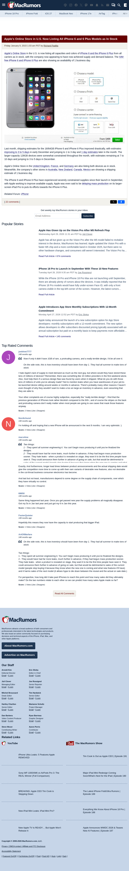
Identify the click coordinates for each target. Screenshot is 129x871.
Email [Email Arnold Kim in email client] (4, 674)
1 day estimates (89, 152)
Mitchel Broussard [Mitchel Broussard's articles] (10, 692)
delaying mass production (95, 183)
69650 (21, 493)
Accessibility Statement (11, 851)
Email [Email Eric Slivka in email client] (31, 674)
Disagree (40, 411)
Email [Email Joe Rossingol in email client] (31, 686)
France (54, 166)
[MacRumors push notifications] (97, 5)
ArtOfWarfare (25, 534)
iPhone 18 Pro (12, 13)
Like (33, 411)
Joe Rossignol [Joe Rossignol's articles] (35, 680)
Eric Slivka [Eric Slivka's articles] (33, 669)
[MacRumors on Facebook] (76, 5)
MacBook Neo (66, 13)
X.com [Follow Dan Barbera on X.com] (10, 720)
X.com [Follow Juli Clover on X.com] (10, 686)
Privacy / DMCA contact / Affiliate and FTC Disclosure (23, 846)
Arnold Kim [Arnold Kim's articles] (7, 669)
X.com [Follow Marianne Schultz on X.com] (37, 708)
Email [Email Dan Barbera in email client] (4, 720)
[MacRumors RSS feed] (102, 5)
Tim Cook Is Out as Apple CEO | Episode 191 (105, 755)
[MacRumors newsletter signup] (107, 5)
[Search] (120, 5)
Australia (52, 169)
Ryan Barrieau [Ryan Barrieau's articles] (35, 714)
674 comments (63, 256)
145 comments (63, 336)
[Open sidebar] (125, 5)
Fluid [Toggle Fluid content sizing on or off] (38, 856)
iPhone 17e (85, 13)
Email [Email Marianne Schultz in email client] (31, 708)
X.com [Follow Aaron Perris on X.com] (37, 731)
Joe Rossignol (85, 276)
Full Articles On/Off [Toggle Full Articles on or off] (26, 856)
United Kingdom (41, 166)
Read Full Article (47, 256)
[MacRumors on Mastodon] (86, 5)
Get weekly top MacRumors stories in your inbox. (64, 210)
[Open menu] (4, 5)
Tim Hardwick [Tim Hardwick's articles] (35, 692)
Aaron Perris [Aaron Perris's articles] (34, 726)
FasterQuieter (25, 515)
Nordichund (24, 418)
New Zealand (66, 169)
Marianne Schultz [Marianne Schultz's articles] (36, 703)
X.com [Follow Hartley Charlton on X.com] (10, 708)
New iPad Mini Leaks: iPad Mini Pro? (36, 809)
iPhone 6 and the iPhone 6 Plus (96, 53)
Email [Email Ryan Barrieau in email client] (31, 720)
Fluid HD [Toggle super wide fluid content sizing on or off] (45, 856)
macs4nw (23, 437)
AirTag (102, 13)
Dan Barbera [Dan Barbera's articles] (7, 714)
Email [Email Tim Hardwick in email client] (31, 697)
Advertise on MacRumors (19, 653)
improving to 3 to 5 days (16, 152)
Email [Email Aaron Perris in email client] (31, 731)
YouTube (12, 742)
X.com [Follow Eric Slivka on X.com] (37, 674)
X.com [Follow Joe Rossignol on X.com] (37, 686)
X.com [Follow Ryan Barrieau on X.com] (37, 720)
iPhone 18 (117, 13)
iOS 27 (48, 13)
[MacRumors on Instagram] (70, 5)
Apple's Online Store (15, 53)
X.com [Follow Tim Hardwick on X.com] (37, 697)
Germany (69, 166)
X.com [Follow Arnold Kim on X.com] (10, 674)
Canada (78, 169)
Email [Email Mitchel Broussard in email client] (4, 697)
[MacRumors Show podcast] (65, 5)
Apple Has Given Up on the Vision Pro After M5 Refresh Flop (79, 230)
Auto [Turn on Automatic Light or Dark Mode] (54, 856)
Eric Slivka (84, 314)
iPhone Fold (32, 13)
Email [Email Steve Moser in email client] (4, 731)
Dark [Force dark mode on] (64, 856)
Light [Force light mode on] (59, 856)
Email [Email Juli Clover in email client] (4, 686)
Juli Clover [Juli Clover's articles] (6, 680)
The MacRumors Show (88, 742)
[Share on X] (113, 202)
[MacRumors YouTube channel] (91, 5)
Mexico (87, 169)
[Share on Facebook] (121, 202)
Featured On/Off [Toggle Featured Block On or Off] (9, 856)
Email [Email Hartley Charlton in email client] (4, 708)
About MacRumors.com (18, 644)
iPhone (25, 194)
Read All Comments (64, 593)
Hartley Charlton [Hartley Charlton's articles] (9, 703)
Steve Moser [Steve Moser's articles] (7, 726)
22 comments (12, 202)
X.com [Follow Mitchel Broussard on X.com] (10, 697)
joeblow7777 (24, 351)
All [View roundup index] (125, 13)
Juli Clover (87, 234)
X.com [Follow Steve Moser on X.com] (10, 731)
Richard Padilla (51, 45)
